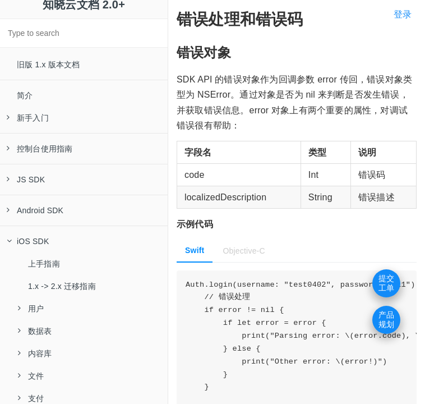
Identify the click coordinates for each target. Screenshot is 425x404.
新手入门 (28, 117)
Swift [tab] (194, 250)
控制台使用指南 (39, 148)
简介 (25, 95)
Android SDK (35, 210)
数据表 (35, 331)
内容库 (35, 353)
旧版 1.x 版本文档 (48, 64)
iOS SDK (28, 241)
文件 (31, 375)
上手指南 (44, 263)
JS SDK (26, 179)
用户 (31, 308)
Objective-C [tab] (244, 250)
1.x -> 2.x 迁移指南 (62, 286)
